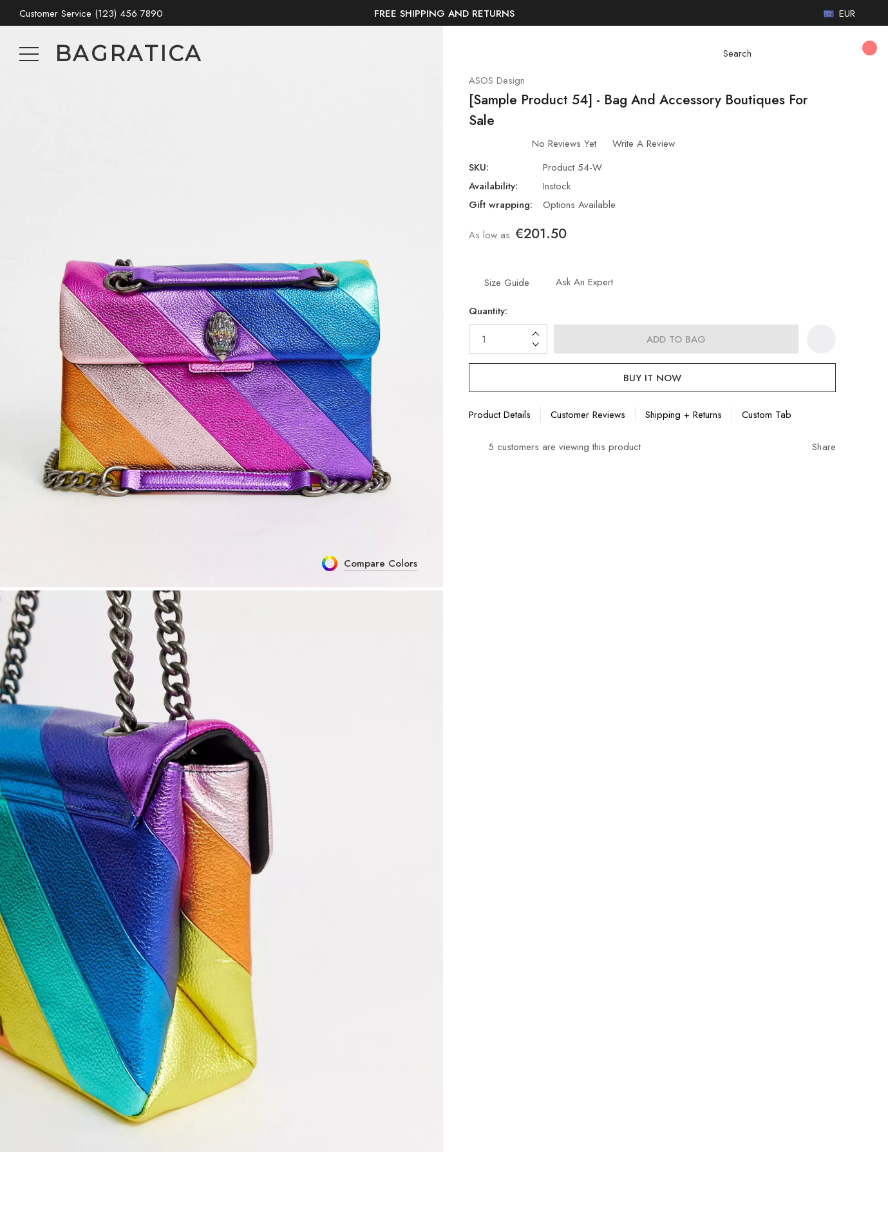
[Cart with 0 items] (860, 53)
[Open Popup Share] (817, 454)
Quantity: (489, 318)
